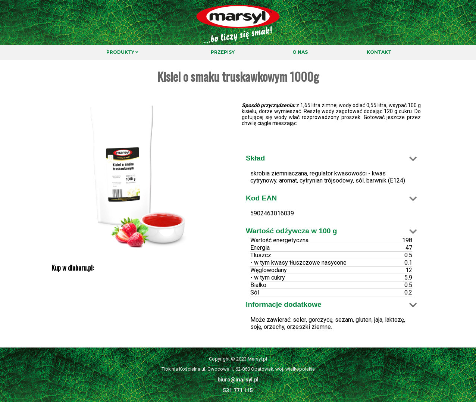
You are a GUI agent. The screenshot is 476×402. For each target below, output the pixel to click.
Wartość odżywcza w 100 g (291, 231)
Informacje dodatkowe (284, 304)
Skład (255, 158)
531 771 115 (238, 390)
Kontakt (379, 52)
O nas (300, 52)
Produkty (122, 52)
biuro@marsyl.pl (238, 380)
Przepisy (223, 52)
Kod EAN (261, 198)
